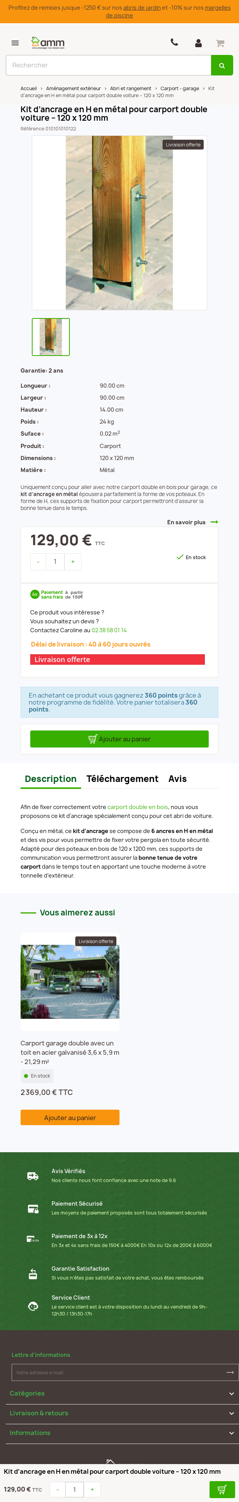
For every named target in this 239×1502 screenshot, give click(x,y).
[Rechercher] (108, 65)
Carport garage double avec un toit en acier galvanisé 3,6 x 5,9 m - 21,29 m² (70, 1052)
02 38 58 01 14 (109, 630)
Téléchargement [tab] (123, 779)
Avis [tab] (177, 779)
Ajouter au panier (119, 739)
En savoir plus (186, 522)
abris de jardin (142, 7)
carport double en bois (137, 807)
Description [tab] (51, 779)
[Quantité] (55, 561)
